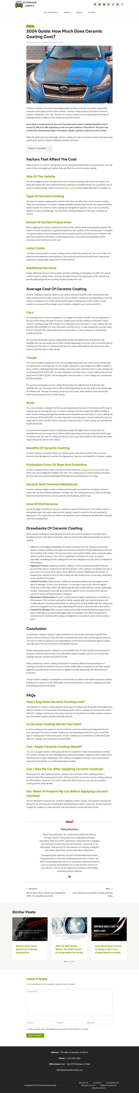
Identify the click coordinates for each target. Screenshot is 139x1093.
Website (90, 1023)
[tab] (65, 961)
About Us (83, 1083)
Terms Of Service (108, 1085)
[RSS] (117, 4)
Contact (97, 1083)
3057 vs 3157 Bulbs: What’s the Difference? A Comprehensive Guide (69, 949)
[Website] (99, 1022)
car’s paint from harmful (91, 469)
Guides (91, 12)
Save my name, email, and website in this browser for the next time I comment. (59, 1029)
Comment (32, 991)
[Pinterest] (108, 4)
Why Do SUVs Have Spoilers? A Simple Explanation (27, 949)
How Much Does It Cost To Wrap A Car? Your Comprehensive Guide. (108, 949)
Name (30, 1023)
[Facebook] (95, 4)
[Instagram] (99, 4)
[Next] (123, 938)
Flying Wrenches (34, 42)
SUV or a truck (71, 188)
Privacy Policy (88, 1085)
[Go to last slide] (15, 938)
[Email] (69, 1022)
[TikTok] (113, 4)
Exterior (30, 26)
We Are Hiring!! (99, 1088)
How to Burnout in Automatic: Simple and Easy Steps (92, 892)
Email (60, 1023)
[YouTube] (104, 4)
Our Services (112, 1083)
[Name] (39, 1022)
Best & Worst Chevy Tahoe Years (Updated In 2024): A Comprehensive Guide (47, 892)
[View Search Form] (122, 4)
